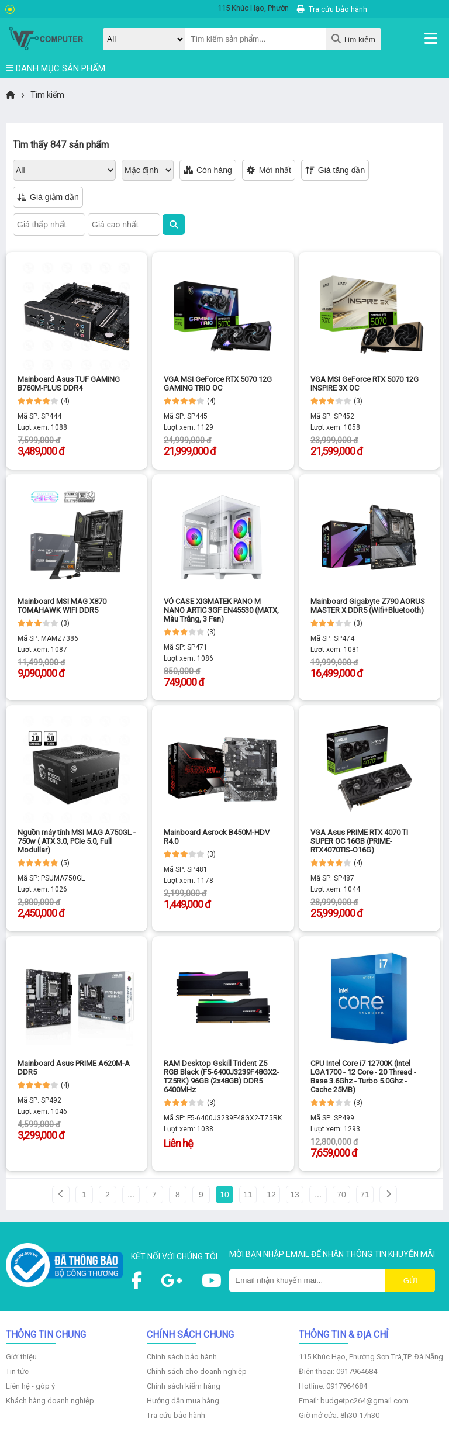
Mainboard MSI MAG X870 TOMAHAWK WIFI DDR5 (62, 606)
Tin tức (17, 1371)
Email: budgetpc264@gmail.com (354, 1400)
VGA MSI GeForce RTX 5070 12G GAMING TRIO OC (218, 383)
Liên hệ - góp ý (30, 1386)
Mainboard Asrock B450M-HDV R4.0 (217, 836)
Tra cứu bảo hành (332, 9)
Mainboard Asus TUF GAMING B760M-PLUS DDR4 (69, 383)
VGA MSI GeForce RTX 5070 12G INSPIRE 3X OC (364, 383)
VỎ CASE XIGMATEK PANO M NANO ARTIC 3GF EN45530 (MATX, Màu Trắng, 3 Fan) (221, 610)
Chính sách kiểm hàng (183, 1386)
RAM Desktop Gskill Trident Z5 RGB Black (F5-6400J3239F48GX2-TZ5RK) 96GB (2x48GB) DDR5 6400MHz (221, 1076)
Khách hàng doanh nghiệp (50, 1400)
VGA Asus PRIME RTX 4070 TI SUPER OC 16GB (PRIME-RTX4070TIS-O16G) (359, 841)
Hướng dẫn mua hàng (183, 1400)
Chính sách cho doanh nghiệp (197, 1371)
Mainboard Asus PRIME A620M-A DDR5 (74, 1067)
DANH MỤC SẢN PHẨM (55, 68)
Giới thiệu (21, 1356)
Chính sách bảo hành (182, 1356)
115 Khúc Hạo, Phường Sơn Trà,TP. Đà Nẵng (371, 1356)
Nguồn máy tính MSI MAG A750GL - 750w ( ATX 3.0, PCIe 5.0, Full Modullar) (77, 841)
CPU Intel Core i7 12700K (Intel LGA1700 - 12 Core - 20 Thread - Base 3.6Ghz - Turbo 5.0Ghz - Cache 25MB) (363, 1076)
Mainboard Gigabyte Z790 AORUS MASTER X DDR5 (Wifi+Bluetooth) (367, 606)
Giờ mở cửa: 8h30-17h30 (339, 1415)
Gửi (410, 1280)
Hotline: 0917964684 (333, 1386)
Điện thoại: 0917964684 (338, 1371)
